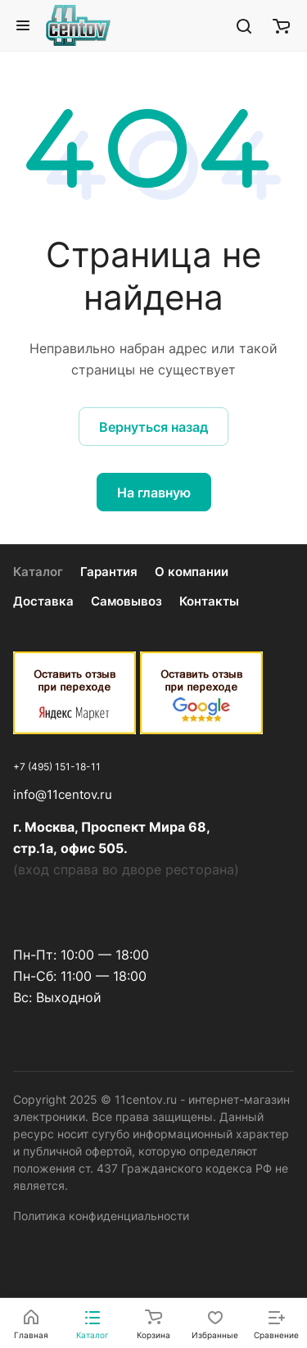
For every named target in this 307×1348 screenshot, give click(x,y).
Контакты (209, 601)
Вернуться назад (153, 427)
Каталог (38, 571)
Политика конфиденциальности (101, 1216)
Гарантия (109, 571)
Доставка (43, 601)
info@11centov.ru (62, 794)
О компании (191, 571)
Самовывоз (126, 601)
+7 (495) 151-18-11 (57, 766)
